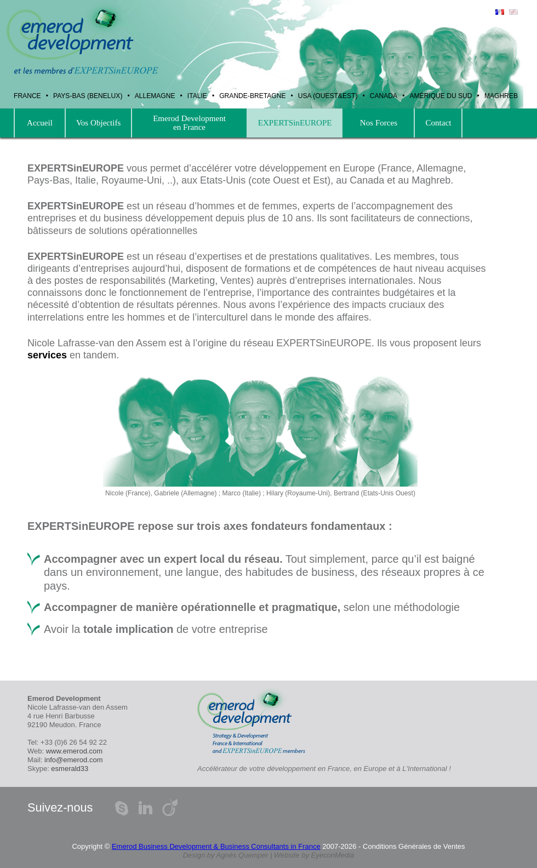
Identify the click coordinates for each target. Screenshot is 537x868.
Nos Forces (379, 122)
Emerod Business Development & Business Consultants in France (216, 846)
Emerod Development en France (189, 123)
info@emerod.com (73, 760)
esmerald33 (69, 768)
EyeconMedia (333, 855)
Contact (438, 122)
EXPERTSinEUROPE (295, 122)
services (47, 355)
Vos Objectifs (98, 122)
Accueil (40, 122)
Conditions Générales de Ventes (414, 846)
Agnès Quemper (242, 855)
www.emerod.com (74, 751)
